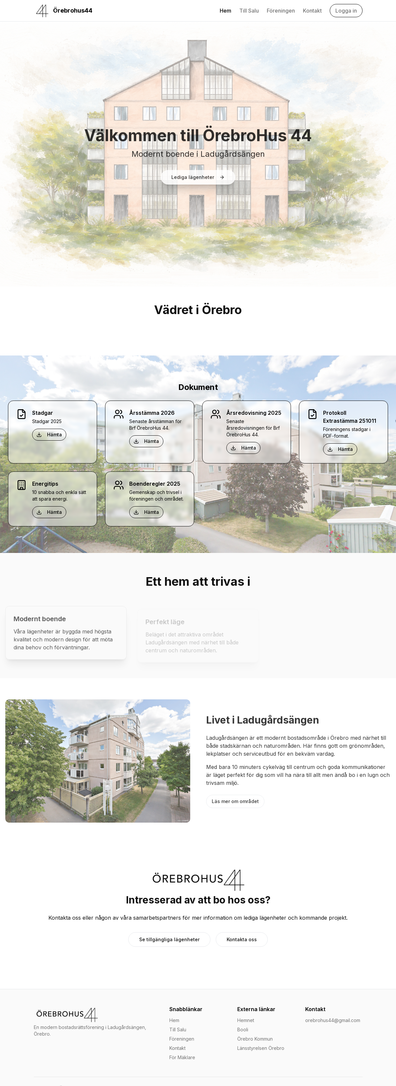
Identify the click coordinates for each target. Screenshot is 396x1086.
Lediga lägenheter (198, 178)
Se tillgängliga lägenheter (169, 943)
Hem (225, 10)
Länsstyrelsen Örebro (260, 1048)
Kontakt (312, 10)
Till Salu (249, 10)
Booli (242, 1029)
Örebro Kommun (255, 1039)
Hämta (49, 434)
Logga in (346, 10)
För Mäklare (182, 1057)
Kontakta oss (242, 943)
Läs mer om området (235, 801)
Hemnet (245, 1020)
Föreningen (281, 10)
